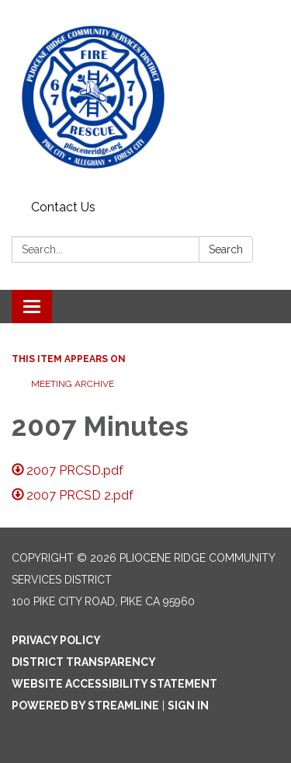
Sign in (188, 705)
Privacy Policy (56, 640)
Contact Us (63, 207)
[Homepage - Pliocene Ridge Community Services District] (145, 97)
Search (226, 249)
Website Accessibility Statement (114, 684)
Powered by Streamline (85, 705)
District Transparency (84, 662)
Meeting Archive (72, 383)
